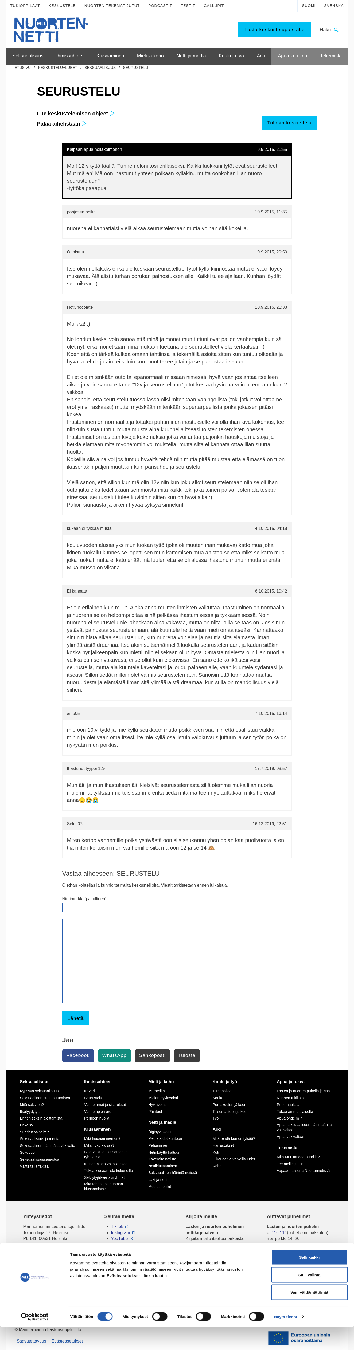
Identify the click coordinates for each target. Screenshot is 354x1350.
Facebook (78, 1055)
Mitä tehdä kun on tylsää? (234, 1138)
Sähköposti (152, 1055)
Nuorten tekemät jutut (112, 5)
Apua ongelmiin (290, 1118)
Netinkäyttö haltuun (164, 1152)
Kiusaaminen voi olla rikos (105, 1164)
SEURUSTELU (135, 67)
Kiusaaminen (97, 1129)
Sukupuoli (28, 1152)
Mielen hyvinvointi (163, 1098)
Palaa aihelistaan (62, 124)
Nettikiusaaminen (162, 1166)
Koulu (217, 1098)
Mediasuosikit (159, 1186)
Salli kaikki (309, 1280)
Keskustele (62, 5)
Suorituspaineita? (34, 1132)
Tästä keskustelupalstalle (274, 29)
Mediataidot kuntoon (165, 1138)
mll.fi (27, 1250)
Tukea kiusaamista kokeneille (108, 1170)
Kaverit (90, 1091)
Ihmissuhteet (97, 1081)
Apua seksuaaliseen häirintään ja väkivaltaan (304, 1127)
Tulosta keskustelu (289, 123)
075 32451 (38, 1244)
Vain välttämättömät (309, 1315)
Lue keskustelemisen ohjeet (76, 113)
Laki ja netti (157, 1179)
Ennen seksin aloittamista (41, 1118)
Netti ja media (162, 1122)
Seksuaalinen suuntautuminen (45, 1098)
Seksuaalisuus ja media (39, 1139)
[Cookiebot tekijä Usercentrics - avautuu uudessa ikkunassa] (34, 1340)
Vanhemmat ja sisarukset (105, 1104)
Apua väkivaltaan (291, 1136)
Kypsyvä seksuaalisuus (39, 1091)
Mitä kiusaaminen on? (102, 1138)
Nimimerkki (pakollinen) (84, 899)
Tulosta (187, 1055)
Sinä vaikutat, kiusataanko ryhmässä (106, 1154)
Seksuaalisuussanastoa (39, 1159)
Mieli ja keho (161, 1081)
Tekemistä (287, 1147)
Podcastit (160, 5)
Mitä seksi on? (32, 1104)
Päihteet (155, 1111)
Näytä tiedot (285, 1339)
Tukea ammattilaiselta (295, 1111)
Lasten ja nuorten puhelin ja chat (304, 1091)
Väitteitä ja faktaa (34, 1166)
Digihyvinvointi (160, 1132)
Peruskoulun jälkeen (229, 1104)
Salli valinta (309, 1297)
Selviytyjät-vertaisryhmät (104, 1177)
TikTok (117, 1226)
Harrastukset (223, 1145)
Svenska (334, 5)
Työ (216, 1118)
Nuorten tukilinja (290, 1098)
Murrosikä (156, 1091)
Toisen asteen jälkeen (231, 1111)
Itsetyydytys (30, 1111)
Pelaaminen (158, 1145)
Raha (217, 1166)
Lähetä (76, 1018)
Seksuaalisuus (100, 67)
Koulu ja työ (225, 1081)
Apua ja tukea (291, 1081)
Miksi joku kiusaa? (99, 1145)
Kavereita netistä (162, 1159)
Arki (217, 1129)
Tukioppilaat (25, 5)
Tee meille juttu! (290, 1164)
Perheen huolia (96, 1118)
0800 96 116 (285, 1260)
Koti (216, 1152)
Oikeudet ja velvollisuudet (234, 1159)
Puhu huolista (288, 1104)
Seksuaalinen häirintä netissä (172, 1173)
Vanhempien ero (97, 1111)
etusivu (23, 67)
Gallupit (214, 5)
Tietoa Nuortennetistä (43, 1260)
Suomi (309, 5)
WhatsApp (114, 1055)
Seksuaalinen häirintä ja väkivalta (47, 1146)
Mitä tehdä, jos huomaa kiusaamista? (103, 1186)
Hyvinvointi (157, 1104)
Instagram (120, 1232)
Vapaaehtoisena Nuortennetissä (303, 1170)
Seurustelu (93, 1098)
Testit (188, 5)
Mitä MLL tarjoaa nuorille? (298, 1157)
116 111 (279, 1232)
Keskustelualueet (57, 67)
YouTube (119, 1238)
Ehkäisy (26, 1125)
